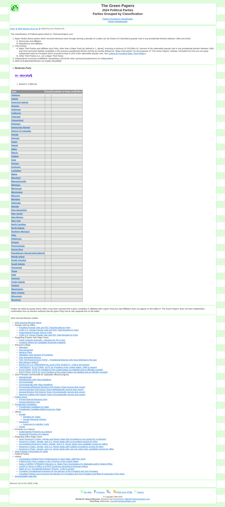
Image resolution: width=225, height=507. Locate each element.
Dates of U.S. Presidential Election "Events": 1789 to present (46, 469)
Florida (14, 135)
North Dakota (17, 228)
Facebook (99, 492)
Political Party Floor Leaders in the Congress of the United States (48, 461)
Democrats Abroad (20, 127)
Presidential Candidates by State (34, 407)
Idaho (14, 149)
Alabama (15, 95)
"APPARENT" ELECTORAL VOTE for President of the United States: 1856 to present (58, 367)
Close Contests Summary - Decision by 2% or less (42, 340)
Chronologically (26, 382)
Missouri (15, 196)
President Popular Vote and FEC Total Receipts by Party (44, 327)
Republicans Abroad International (27, 253)
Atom (124, 492)
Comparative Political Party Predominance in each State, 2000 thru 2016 (52, 459)
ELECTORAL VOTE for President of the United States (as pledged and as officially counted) (61, 370)
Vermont (15, 278)
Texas (14, 271)
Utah (13, 275)
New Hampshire (19, 210)
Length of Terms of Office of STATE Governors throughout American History (53, 466)
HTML (129, 492)
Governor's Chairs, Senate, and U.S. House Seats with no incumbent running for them (58, 441)
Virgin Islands (18, 282)
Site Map (86, 492)
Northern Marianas (20, 231)
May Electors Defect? (29, 362)
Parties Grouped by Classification (117, 19)
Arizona (15, 106)
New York (16, 221)
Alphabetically (25, 377)
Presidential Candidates (26, 404)
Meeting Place (25, 352)
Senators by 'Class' (32, 417)
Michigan (15, 185)
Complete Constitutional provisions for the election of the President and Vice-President (58, 471)
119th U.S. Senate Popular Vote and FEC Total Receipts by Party (49, 330)
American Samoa (19, 102)
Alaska (14, 99)
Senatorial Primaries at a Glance (34, 434)
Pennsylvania (18, 246)
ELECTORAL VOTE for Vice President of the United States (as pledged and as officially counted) (63, 372)
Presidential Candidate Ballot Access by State (40, 409)
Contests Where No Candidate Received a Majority (42, 342)
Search (139, 492)
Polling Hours (21, 397)
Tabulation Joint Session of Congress (36, 355)
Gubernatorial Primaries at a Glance (35, 432)
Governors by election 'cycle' (36, 424)
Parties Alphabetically (118, 21)
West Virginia (18, 293)
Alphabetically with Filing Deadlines (35, 379)
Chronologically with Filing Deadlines (36, 385)
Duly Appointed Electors (30, 357)
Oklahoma (16, 239)
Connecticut (17, 120)
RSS (117, 492)
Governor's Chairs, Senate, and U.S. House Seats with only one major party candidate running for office (66, 449)
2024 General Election (28, 29)
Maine (14, 174)
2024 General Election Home (28, 323)
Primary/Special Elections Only (33, 399)
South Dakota (18, 264)
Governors (24, 422)
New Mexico (17, 217)
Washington (17, 289)
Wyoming (16, 300)
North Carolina (18, 224)
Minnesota (16, 188)
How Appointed (26, 350)
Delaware (16, 124)
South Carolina (18, 260)
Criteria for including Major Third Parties (126, 53)
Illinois (14, 153)
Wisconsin (16, 296)
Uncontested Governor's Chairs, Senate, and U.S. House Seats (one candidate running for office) (63, 444)
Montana (15, 199)
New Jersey (17, 214)
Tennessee (16, 267)
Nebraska (16, 203)
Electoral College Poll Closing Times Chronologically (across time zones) (52, 394)
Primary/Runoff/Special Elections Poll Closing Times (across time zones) (52, 387)
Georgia (15, 138)
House (22, 427)
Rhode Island (17, 257)
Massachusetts (18, 181)
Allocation (23, 347)
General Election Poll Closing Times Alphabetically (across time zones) (51, 389)
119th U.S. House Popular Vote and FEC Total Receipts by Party (48, 335)
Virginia (15, 285)
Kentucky (16, 167)
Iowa (13, 160)
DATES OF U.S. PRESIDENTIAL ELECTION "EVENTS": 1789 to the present (54, 365)
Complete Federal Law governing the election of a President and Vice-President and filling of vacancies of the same (72, 474)
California (16, 113)
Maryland (16, 178)
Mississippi (17, 192)
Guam (14, 142)
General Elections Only (29, 402)
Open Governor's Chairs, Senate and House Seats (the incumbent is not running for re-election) (62, 439)
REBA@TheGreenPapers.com (137, 499)
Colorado (16, 117)
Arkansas (16, 109)
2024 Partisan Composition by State (31, 451)
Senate (22, 414)
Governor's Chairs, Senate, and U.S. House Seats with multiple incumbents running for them (61, 446)
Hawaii (14, 145)
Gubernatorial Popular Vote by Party (35, 332)
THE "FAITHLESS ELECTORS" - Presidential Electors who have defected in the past (58, 360)
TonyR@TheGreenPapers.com (123, 501)
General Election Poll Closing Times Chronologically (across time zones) (52, 392)
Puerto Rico (17, 249)
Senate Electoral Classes (34, 419)
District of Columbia (21, 131)
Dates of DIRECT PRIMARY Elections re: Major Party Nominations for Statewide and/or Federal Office (66, 464)
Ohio (13, 235)
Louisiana (16, 171)
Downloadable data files (26, 476)
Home (12, 29)
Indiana (15, 156)
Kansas (15, 163)
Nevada (15, 206)
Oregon (15, 242)
